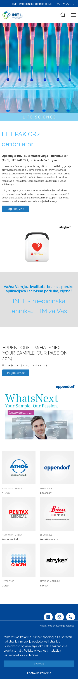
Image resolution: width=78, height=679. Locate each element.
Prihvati (39, 663)
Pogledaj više (15, 209)
